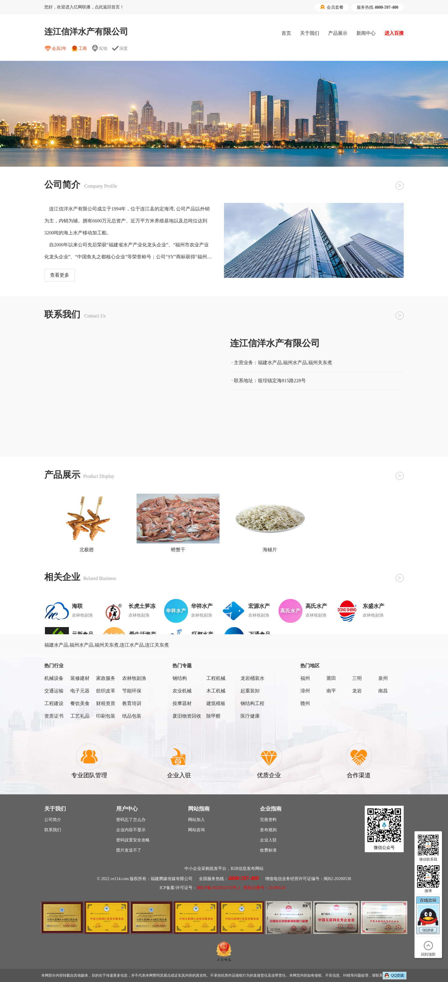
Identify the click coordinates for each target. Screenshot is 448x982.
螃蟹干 (178, 549)
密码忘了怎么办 (131, 819)
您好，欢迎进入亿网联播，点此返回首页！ (84, 7)
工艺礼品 (80, 716)
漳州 (305, 690)
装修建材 (80, 678)
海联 (77, 606)
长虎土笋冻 (141, 606)
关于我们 (309, 33)
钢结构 (179, 678)
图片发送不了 (128, 850)
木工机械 (215, 690)
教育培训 (131, 703)
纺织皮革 (105, 690)
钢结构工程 (252, 703)
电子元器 (80, 690)
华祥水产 (202, 606)
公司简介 (52, 819)
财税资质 (105, 703)
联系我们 (52, 830)
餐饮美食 (80, 703)
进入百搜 (394, 33)
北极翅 (86, 549)
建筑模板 (215, 703)
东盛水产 (373, 606)
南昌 (383, 690)
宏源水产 (259, 606)
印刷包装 (105, 716)
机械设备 (53, 678)
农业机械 (182, 690)
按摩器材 (182, 703)
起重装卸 (250, 690)
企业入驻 (268, 840)
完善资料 (268, 819)
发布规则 (268, 830)
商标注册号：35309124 (264, 887)
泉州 (383, 678)
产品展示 (337, 33)
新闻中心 (366, 33)
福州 (305, 678)
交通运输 (53, 690)
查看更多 (59, 275)
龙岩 (357, 690)
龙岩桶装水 (252, 678)
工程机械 (215, 678)
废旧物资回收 (186, 716)
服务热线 (377, 7)
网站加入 (196, 819)
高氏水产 (316, 606)
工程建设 (53, 703)
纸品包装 (131, 716)
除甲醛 (213, 716)
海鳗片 (270, 549)
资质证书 (53, 716)
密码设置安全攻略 (133, 840)
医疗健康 (250, 716)
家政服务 (105, 678)
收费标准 (268, 850)
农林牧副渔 (134, 678)
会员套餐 (331, 7)
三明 (357, 678)
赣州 (305, 703)
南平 (331, 690)
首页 (286, 33)
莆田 (331, 678)
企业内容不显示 (131, 830)
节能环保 (131, 690)
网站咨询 (196, 830)
